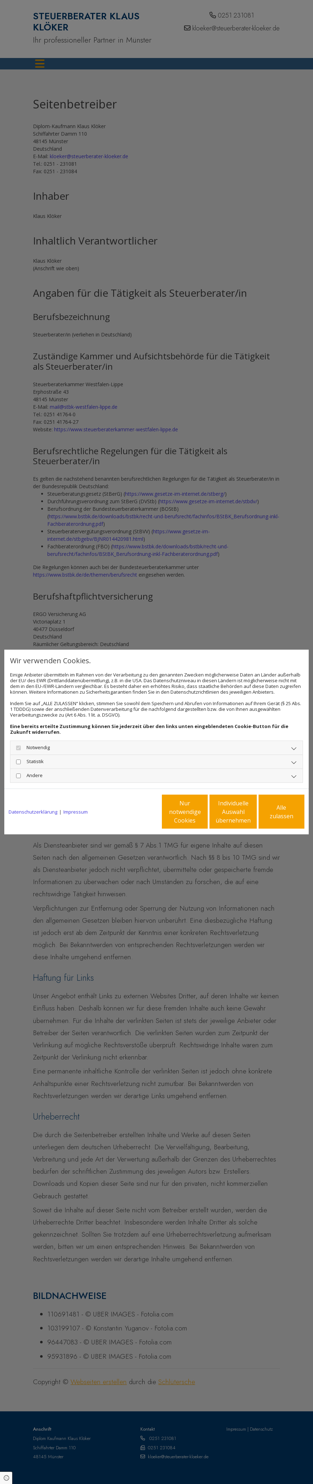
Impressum (75, 812)
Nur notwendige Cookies (135, 812)
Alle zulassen (271, 812)
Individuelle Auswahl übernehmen (203, 811)
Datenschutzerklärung (33, 812)
